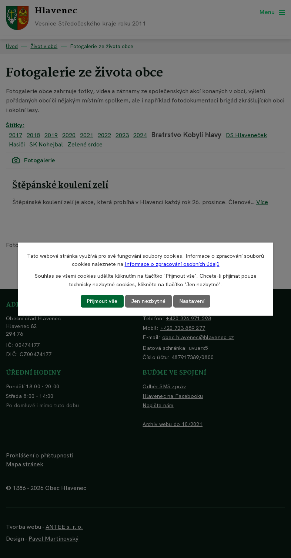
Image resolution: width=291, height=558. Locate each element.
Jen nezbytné (148, 301)
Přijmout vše (102, 301)
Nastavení (192, 301)
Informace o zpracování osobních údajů (172, 264)
